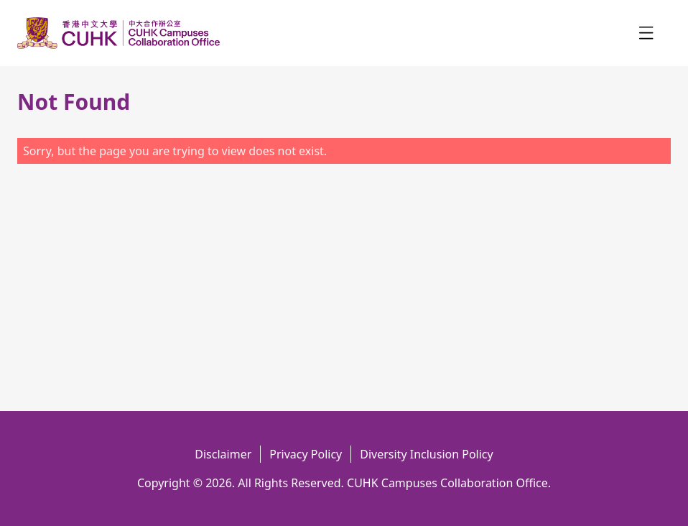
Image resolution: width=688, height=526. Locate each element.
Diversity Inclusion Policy (426, 454)
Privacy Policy (305, 454)
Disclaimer (223, 454)
